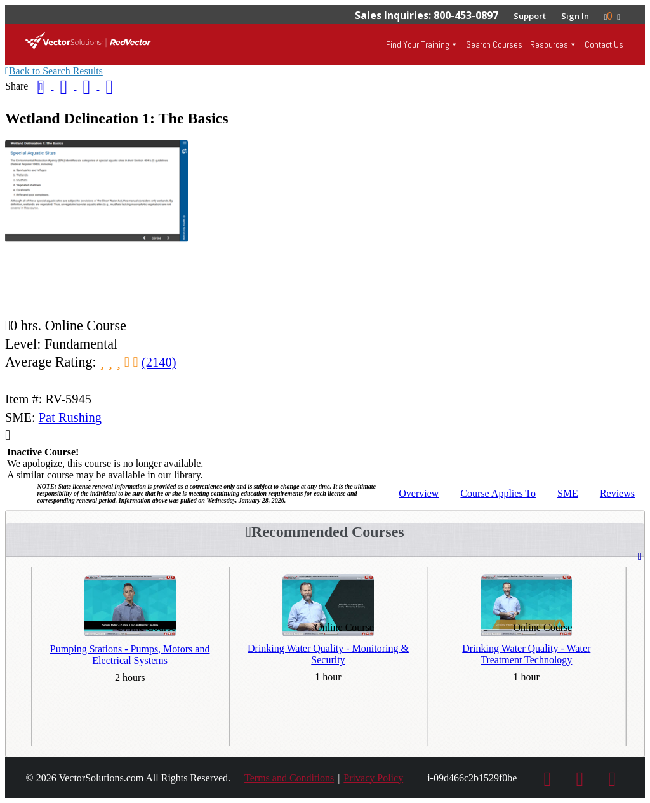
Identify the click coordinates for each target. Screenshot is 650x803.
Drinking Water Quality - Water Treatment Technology (526, 654)
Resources (549, 44)
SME (567, 493)
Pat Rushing (70, 417)
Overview (419, 493)
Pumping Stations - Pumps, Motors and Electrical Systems (130, 655)
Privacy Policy (373, 778)
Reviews (617, 493)
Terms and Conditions (289, 778)
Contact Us (604, 44)
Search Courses (494, 44)
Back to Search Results (54, 70)
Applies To (498, 493)
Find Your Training (417, 44)
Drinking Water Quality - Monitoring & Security (328, 654)
